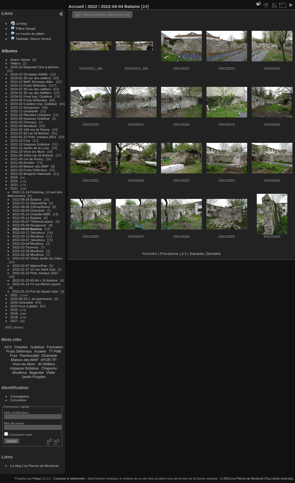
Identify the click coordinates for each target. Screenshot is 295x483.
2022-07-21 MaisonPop (29, 203)
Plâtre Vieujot (26, 28)
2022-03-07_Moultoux (28, 240)
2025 (14, 177)
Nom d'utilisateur (16, 412)
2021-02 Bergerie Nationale (30, 173)
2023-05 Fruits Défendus (28, 100)
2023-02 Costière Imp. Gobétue (33, 104)
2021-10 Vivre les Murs (27, 151)
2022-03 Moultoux (23, 126)
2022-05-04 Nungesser (29, 225)
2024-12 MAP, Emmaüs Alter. (32, 81)
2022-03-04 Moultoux (28, 243)
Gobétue (37, 347)
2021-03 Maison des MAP (29, 166)
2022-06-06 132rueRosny (31, 207)
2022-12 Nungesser (25, 107)
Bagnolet (36, 372)
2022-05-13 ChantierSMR (31, 214)
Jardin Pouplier (34, 377)
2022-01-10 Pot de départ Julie (35, 291)
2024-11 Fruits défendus (28, 85)
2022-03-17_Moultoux (28, 232)
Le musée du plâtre (30, 33)
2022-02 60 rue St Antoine (29, 133)
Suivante (197, 254)
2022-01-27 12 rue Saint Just (33, 269)
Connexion (18, 400)
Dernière (214, 254)
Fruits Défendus (19, 351)
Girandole (49, 355)
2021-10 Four (20, 140)
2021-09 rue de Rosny (26, 159)
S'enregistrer (19, 396)
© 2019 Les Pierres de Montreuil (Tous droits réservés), (257, 478)
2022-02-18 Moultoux (28, 254)
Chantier (21, 347)
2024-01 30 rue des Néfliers (31, 93)
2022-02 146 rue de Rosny (30, 129)
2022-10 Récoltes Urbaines (30, 115)
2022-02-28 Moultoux (28, 251)
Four (14, 355)
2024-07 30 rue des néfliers (30, 89)
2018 (14, 317)
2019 (14, 313)
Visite (50, 372)
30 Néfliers (46, 364)
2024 (14, 181)
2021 (14, 295)
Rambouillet (29, 355)
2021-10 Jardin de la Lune (29, 148)
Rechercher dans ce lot (106, 14)
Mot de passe (14, 423)
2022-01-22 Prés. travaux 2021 (33, 137)
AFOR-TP (48, 360)
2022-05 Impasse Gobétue (30, 118)
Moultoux (19, 372)
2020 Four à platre (24, 306)
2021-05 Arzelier (22, 162)
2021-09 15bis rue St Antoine (32, 155)
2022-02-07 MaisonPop (29, 265)
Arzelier (40, 351)
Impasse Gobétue (24, 368)
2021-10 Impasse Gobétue (30, 144)
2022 (14, 188)
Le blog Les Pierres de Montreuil (34, 465)
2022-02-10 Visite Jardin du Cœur (37, 258)
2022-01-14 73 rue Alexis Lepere (36, 284)
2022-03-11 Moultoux (28, 236)
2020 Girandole (21, 302)
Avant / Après (20, 59)
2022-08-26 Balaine (27, 199)
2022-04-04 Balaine (27, 229)
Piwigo (37, 478)
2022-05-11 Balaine (27, 218)
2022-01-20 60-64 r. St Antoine (35, 280)
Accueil (76, 6)
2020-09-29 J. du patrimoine (31, 298)
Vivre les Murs (23, 364)
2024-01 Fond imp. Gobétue (31, 96)
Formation (55, 347)
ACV (8, 347)
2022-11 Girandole (24, 111)
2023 (14, 184)
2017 (14, 321)
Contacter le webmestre (69, 478)
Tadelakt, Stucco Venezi (33, 38)
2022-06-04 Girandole (28, 210)
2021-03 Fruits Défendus (28, 170)
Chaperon (49, 368)
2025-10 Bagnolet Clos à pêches (34, 67)
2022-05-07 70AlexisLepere (33, 221)
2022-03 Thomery (23, 122)
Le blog (21, 23)
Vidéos (15, 63)
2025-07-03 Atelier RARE (29, 74)
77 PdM (55, 351)
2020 (14, 310)
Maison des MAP (25, 360)
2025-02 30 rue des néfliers (30, 78)
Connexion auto (18, 434)
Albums (9, 50)
